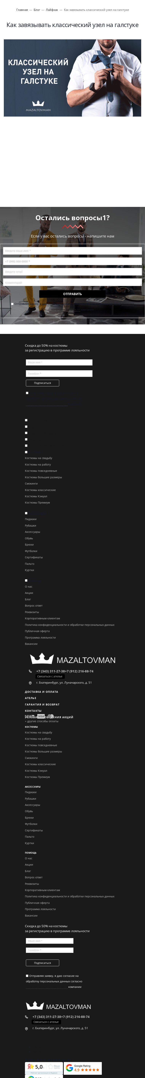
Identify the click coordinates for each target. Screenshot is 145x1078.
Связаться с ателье (49, 676)
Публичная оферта (37, 631)
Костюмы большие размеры (43, 477)
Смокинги (31, 483)
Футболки (31, 551)
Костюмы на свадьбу (38, 458)
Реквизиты (32, 612)
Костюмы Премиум (37, 502)
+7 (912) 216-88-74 (79, 671)
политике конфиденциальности (47, 404)
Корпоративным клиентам (42, 618)
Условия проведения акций (50, 445)
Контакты (35, 439)
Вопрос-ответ (34, 605)
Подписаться (42, 383)
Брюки (29, 544)
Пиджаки (31, 519)
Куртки (29, 570)
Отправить (72, 294)
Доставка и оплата (42, 420)
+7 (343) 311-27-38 (50, 671)
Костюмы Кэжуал (36, 496)
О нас (28, 586)
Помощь (34, 580)
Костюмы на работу (38, 464)
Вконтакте (41, 1047)
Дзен (36, 1051)
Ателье (33, 426)
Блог (28, 599)
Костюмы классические (40, 490)
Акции (29, 593)
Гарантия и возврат (43, 433)
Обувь (29, 538)
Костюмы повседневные (41, 471)
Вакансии (31, 644)
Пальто (29, 564)
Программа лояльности (40, 637)
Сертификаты (34, 557)
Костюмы (35, 452)
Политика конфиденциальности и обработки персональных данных (69, 625)
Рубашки (30, 525)
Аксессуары (37, 513)
